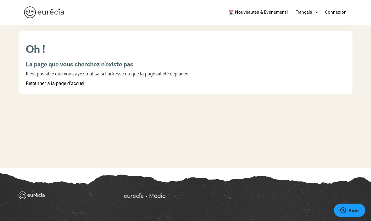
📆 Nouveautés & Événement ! (258, 12)
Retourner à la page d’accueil (56, 83)
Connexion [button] (336, 12)
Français (304, 12)
